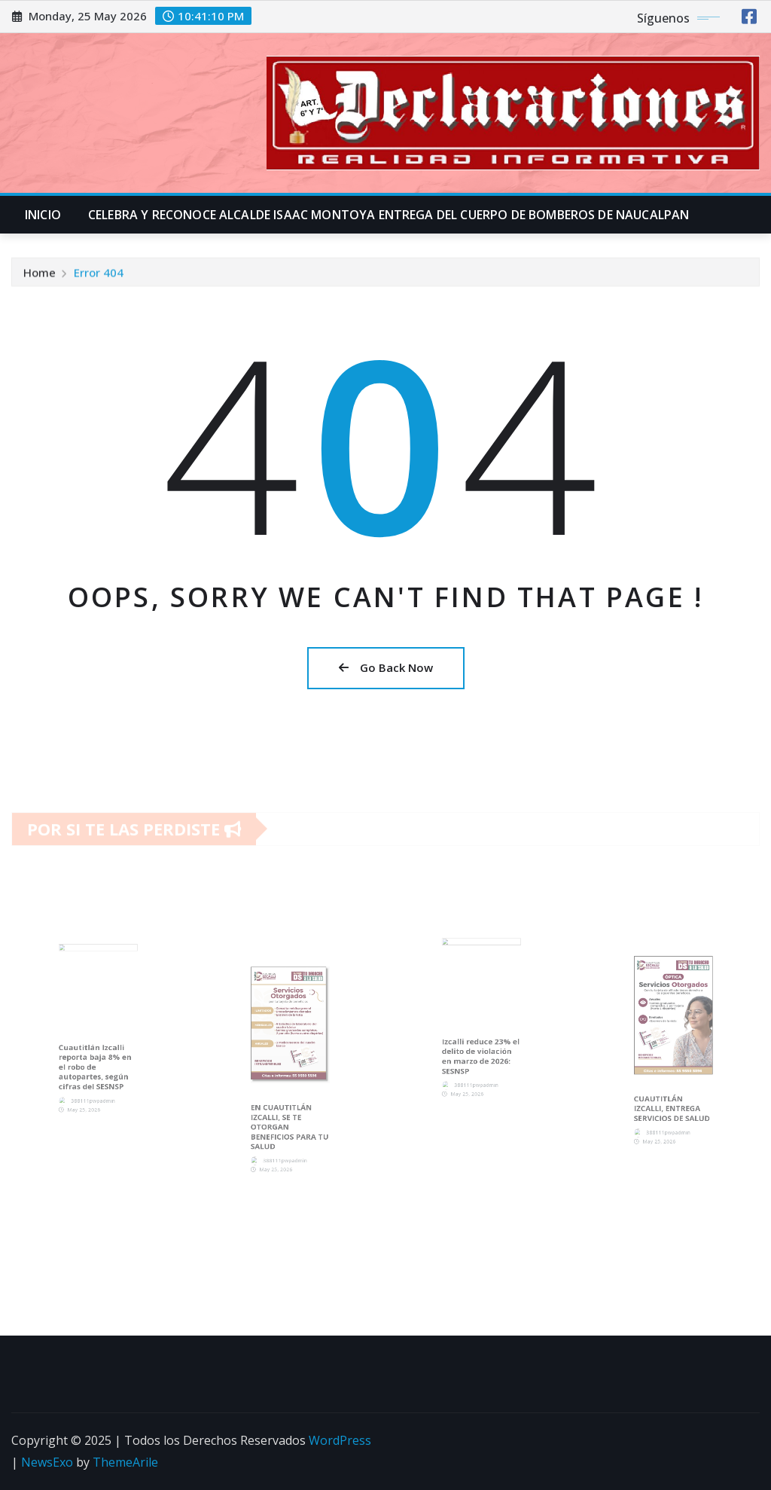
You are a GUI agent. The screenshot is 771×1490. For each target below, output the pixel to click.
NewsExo (47, 1462)
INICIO (43, 214)
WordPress (340, 1440)
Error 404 (98, 274)
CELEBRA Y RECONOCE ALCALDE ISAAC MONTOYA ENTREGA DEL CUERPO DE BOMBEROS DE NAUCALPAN (388, 214)
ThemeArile (125, 1462)
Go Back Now (386, 667)
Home (39, 274)
